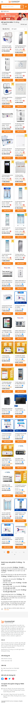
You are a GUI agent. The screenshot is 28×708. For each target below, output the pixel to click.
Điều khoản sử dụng (6, 658)
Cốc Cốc (6, 609)
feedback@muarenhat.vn (9, 670)
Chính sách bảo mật (6, 660)
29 (23, 552)
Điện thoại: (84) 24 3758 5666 (10, 668)
